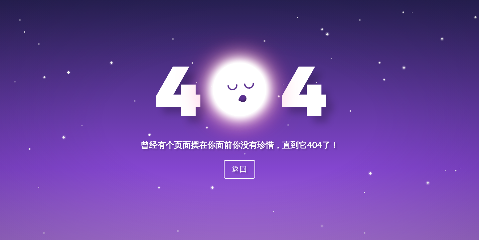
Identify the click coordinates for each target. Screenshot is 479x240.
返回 (239, 168)
